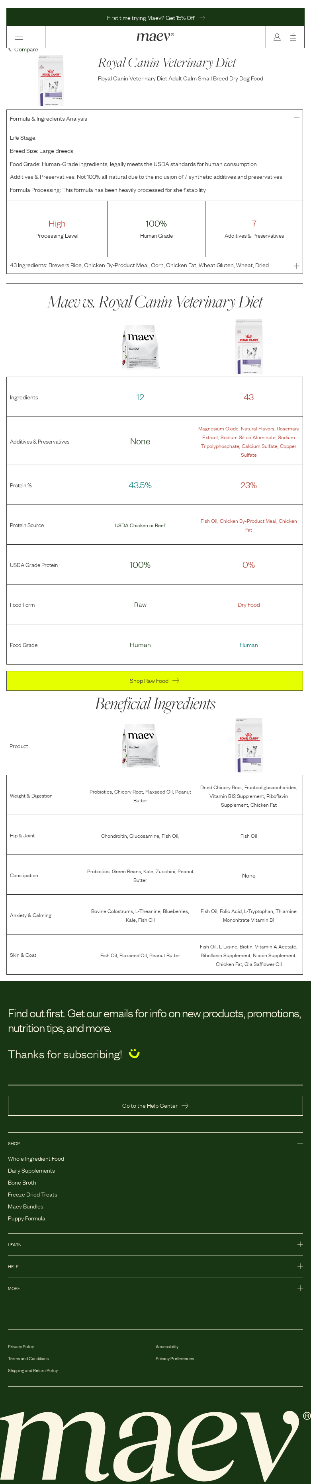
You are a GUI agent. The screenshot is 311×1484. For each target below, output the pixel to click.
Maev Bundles (25, 1205)
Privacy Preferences (175, 1358)
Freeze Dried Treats (32, 1193)
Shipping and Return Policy (33, 1370)
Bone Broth (22, 1181)
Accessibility (167, 1346)
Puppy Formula (26, 1217)
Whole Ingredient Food (36, 1158)
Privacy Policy (21, 1346)
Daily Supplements (31, 1169)
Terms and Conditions (28, 1358)
